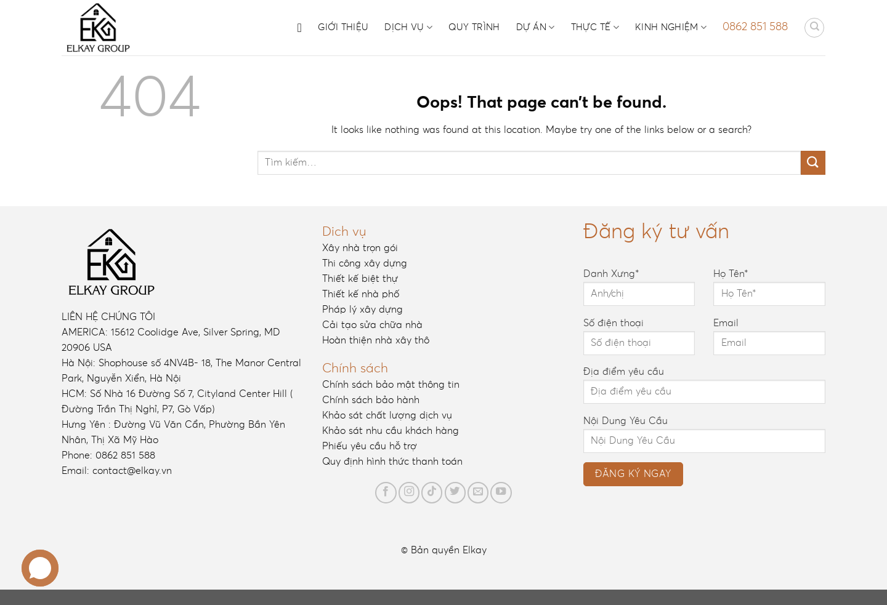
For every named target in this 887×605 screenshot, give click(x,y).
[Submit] (813, 163)
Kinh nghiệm (671, 27)
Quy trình (474, 27)
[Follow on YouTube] (500, 492)
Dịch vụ (408, 27)
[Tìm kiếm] (814, 28)
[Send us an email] (478, 492)
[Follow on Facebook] (385, 492)
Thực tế (595, 27)
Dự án (535, 27)
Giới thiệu (343, 27)
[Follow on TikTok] (431, 492)
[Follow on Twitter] (455, 492)
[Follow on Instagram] (409, 492)
